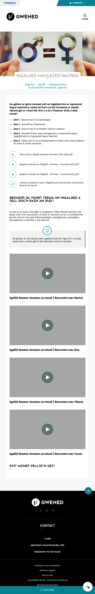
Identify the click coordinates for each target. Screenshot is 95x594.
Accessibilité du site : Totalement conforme (47, 580)
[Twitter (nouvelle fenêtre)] (47, 511)
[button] (41, 510)
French (11, 3)
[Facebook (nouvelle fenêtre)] (41, 511)
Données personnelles (47, 585)
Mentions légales (48, 570)
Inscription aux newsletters (47, 565)
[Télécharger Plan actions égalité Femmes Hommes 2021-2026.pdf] (47, 154)
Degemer (30, 84)
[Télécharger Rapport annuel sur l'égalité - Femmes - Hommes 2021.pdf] (47, 164)
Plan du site (47, 575)
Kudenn (77, 3)
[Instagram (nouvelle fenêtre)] (53, 511)
